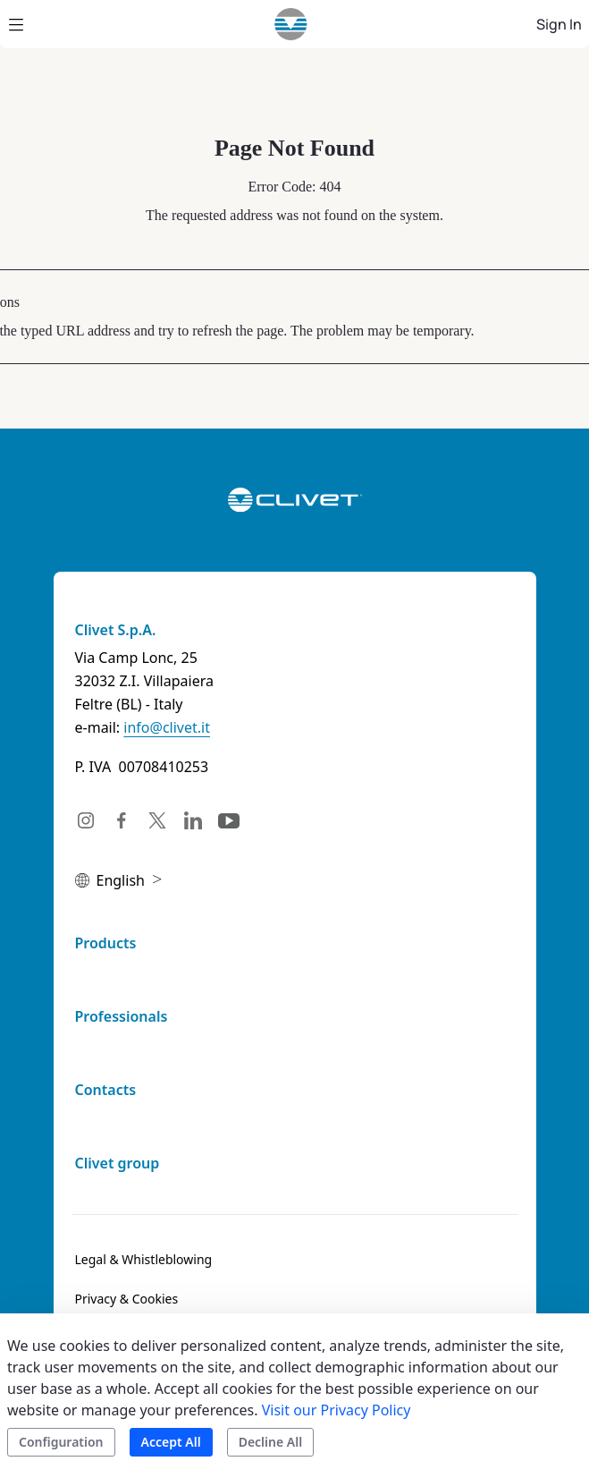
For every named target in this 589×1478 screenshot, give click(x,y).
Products (106, 943)
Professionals (121, 1016)
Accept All (171, 1441)
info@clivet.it (166, 727)
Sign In (559, 24)
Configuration (61, 1441)
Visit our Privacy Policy (336, 1410)
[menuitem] (144, 1260)
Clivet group (117, 1163)
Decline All (270, 1441)
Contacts (106, 1090)
